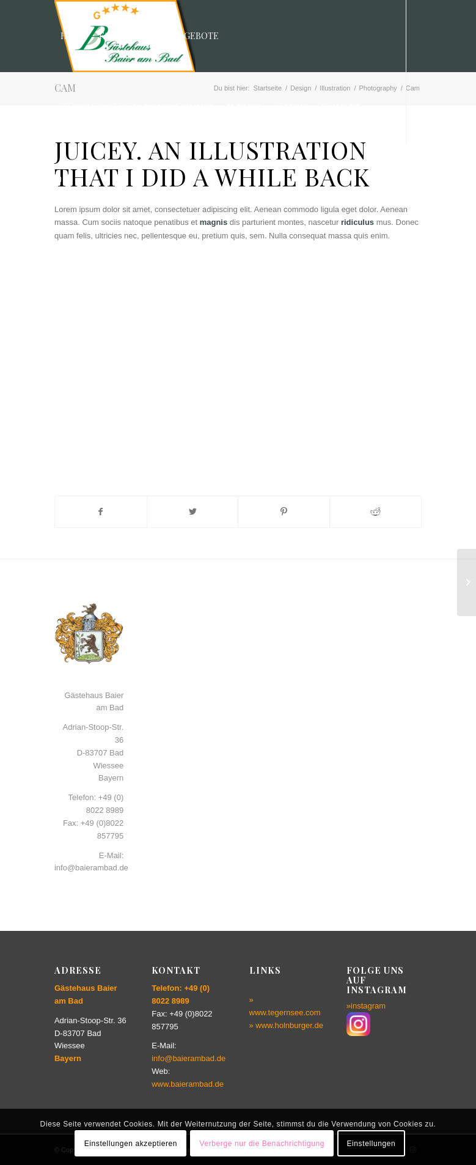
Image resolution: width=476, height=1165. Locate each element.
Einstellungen (370, 1143)
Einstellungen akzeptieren (130, 1143)
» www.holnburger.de (286, 1025)
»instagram (366, 1005)
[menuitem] (73, 36)
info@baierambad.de (188, 1058)
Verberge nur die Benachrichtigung (261, 1143)
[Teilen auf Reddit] (375, 511)
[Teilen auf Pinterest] (283, 511)
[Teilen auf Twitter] (192, 511)
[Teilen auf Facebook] (101, 511)
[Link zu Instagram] (58, 180)
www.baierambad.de (188, 1084)
